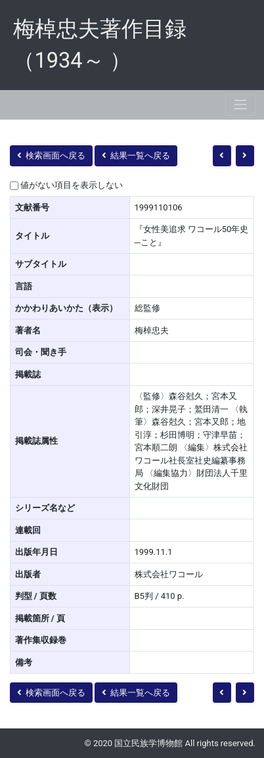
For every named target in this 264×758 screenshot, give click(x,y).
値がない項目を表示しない (71, 185)
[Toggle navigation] (240, 105)
